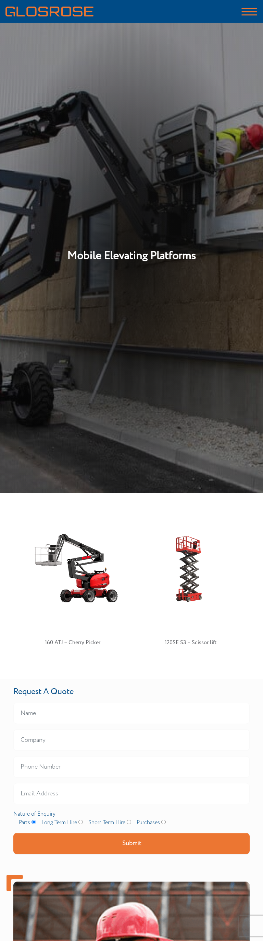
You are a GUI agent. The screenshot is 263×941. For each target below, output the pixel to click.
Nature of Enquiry (34, 814)
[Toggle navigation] (249, 11)
